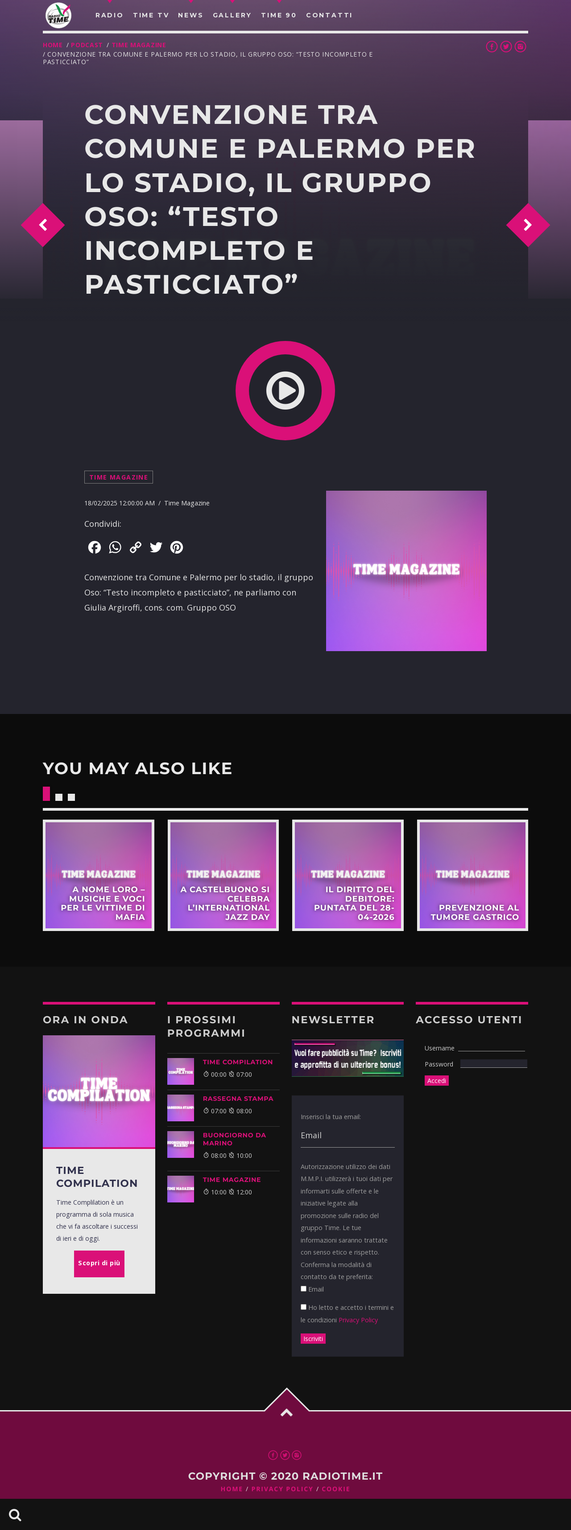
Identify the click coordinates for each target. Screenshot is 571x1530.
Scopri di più (98, 875)
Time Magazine (139, 45)
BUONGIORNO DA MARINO (234, 1139)
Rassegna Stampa (238, 1099)
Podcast (87, 45)
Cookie (336, 1489)
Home (53, 45)
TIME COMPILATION (238, 1062)
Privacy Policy (358, 1320)
